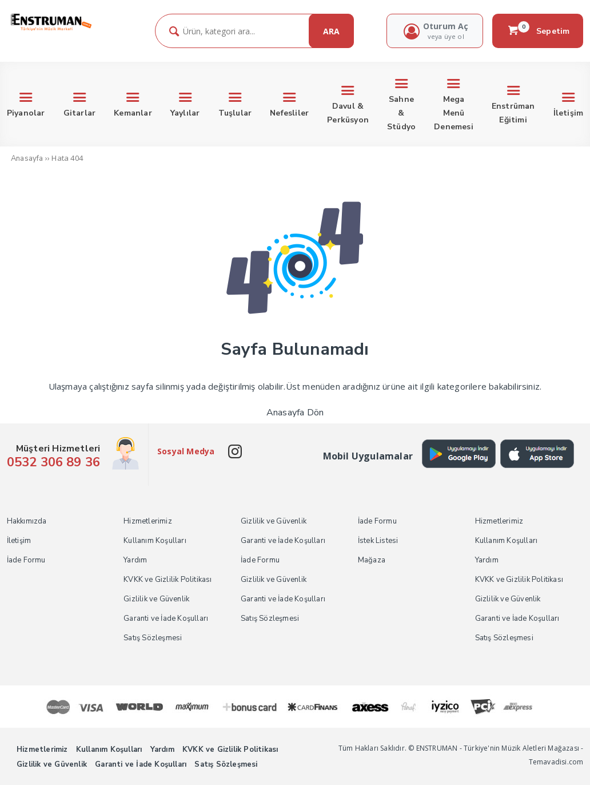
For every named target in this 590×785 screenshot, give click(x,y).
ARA (331, 31)
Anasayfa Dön (295, 412)
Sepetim (538, 31)
